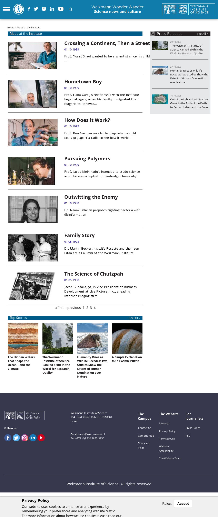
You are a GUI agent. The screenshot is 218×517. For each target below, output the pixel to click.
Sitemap (164, 423)
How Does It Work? (87, 120)
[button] (70, 9)
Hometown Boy (83, 81)
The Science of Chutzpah (93, 273)
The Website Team (170, 458)
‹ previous (73, 307)
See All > (134, 318)
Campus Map (146, 435)
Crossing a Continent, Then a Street (107, 43)
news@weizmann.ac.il (91, 434)
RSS (188, 435)
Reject (166, 503)
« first (59, 307)
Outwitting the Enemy (91, 196)
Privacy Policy (167, 431)
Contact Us (144, 428)
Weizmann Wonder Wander (117, 9)
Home (10, 27)
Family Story (79, 235)
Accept (183, 504)
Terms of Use (167, 439)
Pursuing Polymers (87, 158)
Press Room (193, 428)
